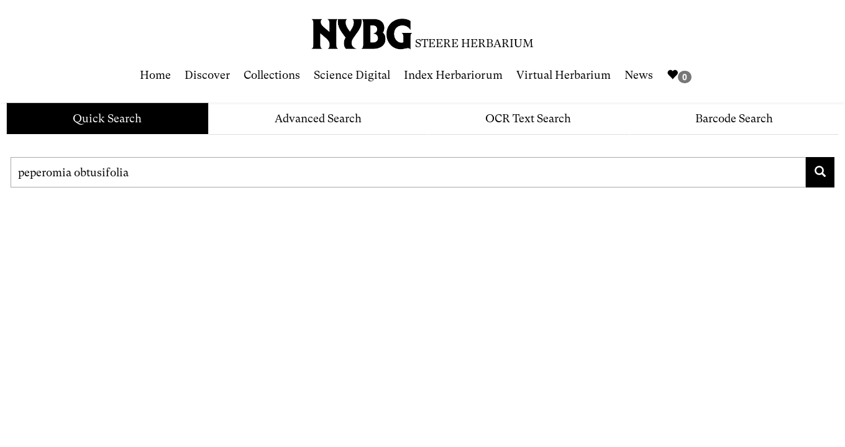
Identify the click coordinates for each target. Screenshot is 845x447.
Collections (272, 74)
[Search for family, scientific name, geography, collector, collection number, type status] (408, 172)
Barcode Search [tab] (734, 118)
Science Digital (352, 74)
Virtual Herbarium (563, 74)
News (638, 74)
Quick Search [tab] (107, 118)
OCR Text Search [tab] (528, 118)
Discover (207, 74)
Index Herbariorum (453, 74)
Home (155, 74)
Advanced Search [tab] (318, 118)
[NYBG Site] (362, 29)
